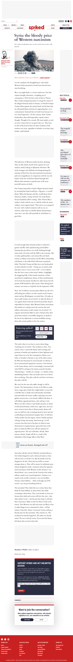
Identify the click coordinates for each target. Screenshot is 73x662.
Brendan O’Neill (41, 645)
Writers (13, 25)
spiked (62, 238)
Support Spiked (4, 647)
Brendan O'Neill (64, 166)
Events (53, 25)
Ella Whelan (40, 651)
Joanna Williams (41, 649)
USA (20, 655)
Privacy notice (4, 651)
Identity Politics (65, 119)
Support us (66, 28)
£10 (41, 328)
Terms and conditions (6, 649)
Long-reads (20, 28)
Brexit (20, 649)
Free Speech (22, 653)
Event (62, 216)
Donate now (40, 337)
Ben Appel (63, 98)
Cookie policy (4, 653)
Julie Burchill (64, 140)
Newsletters (65, 25)
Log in (61, 21)
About (2, 645)
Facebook (66, 21)
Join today (27, 619)
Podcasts (7, 28)
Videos (22, 25)
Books (53, 28)
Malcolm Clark (64, 118)
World (33, 73)
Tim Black (40, 655)
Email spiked (59, 649)
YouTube (71, 21)
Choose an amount (44, 333)
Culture (21, 647)
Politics (63, 191)
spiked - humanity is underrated (36, 28)
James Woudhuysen (65, 189)
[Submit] (17, 21)
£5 (37, 328)
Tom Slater (63, 214)
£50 (50, 328)
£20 (46, 328)
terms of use (32, 660)
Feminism (21, 651)
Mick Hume (40, 653)
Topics (5, 25)
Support (21, 590)
